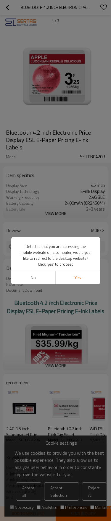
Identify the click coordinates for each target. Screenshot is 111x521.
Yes (77, 277)
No (33, 277)
